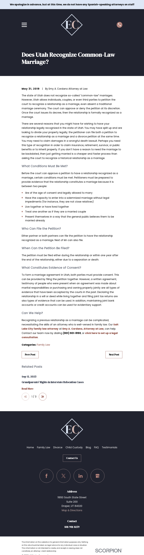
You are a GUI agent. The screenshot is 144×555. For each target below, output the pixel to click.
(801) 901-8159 (72, 333)
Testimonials (109, 447)
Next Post (114, 354)
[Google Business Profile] (97, 476)
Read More (27, 388)
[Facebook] (46, 476)
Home (30, 447)
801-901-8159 (71, 527)
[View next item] (43, 397)
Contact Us (72, 458)
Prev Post (30, 354)
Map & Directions (72, 510)
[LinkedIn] (80, 476)
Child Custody (74, 447)
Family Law (43, 344)
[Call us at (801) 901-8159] (119, 25)
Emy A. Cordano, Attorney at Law (83, 328)
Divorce (57, 447)
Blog (88, 447)
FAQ (96, 447)
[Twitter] (63, 476)
